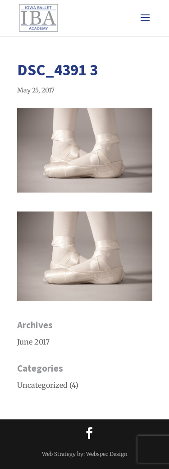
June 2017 (33, 341)
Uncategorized (42, 385)
